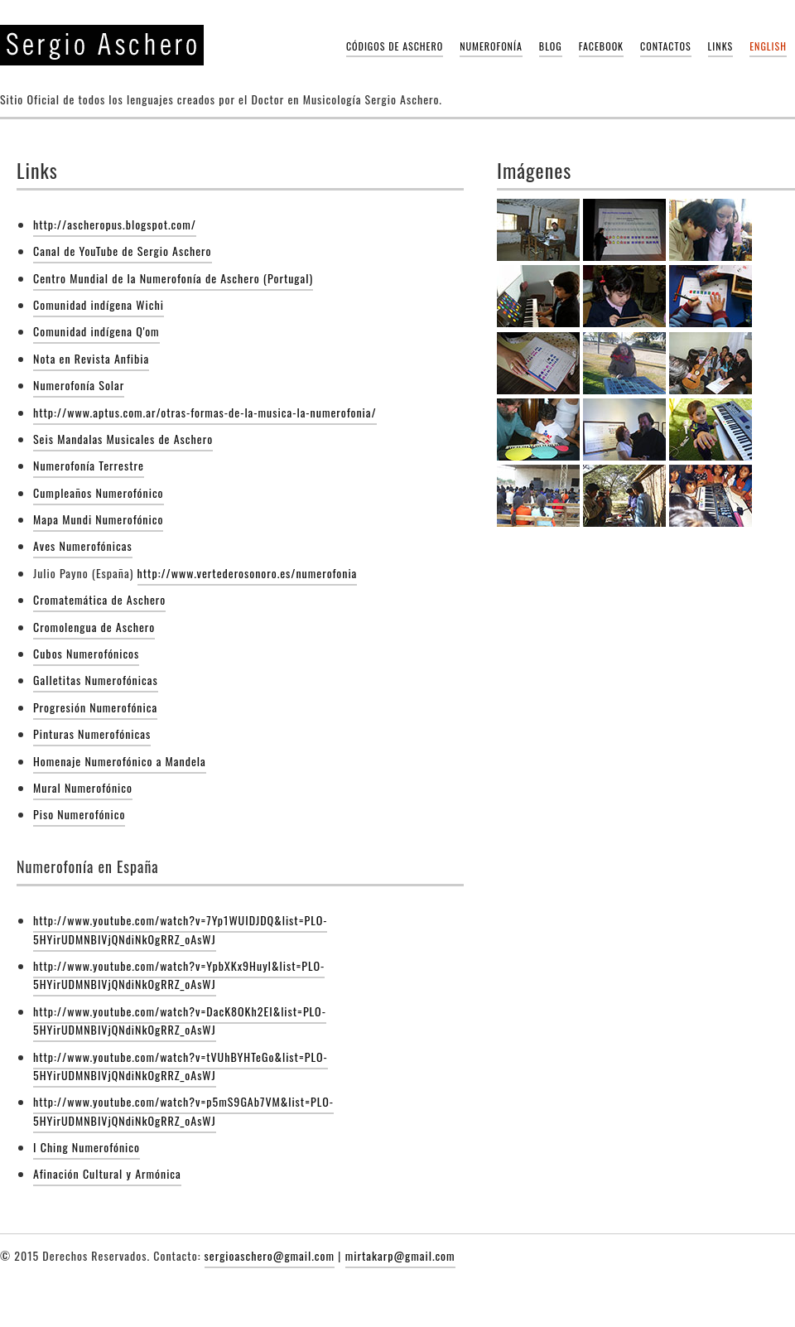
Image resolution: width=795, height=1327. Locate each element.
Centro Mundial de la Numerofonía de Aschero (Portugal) (173, 278)
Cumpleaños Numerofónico (98, 492)
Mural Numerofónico (82, 787)
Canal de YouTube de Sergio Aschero (122, 250)
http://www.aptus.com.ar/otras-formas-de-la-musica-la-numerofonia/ (205, 412)
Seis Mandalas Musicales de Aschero (123, 438)
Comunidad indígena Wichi (98, 304)
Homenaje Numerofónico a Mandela (119, 761)
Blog (550, 46)
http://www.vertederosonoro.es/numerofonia (247, 572)
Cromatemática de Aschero (99, 599)
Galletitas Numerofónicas (95, 679)
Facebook (601, 46)
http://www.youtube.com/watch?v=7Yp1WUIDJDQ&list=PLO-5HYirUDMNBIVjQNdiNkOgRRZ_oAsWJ (180, 929)
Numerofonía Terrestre (88, 465)
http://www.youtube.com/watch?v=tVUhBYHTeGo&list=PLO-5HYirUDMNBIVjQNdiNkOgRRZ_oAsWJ (180, 1065)
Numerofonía (491, 46)
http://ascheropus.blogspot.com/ (114, 224)
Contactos (665, 46)
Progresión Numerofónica (95, 707)
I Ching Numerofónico (86, 1147)
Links (721, 46)
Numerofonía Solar (78, 384)
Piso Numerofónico (79, 814)
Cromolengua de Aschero (94, 626)
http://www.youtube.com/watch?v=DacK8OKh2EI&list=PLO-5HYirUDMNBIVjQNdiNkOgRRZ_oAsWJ (179, 1020)
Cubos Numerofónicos (86, 653)
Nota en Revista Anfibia (91, 358)
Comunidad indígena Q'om (96, 331)
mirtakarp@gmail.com (400, 1255)
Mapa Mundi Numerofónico (98, 519)
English (768, 46)
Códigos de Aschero (394, 46)
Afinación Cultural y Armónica (107, 1173)
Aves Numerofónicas (82, 545)
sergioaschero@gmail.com (270, 1255)
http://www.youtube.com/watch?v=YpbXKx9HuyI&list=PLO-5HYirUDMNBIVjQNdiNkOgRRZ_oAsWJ (179, 974)
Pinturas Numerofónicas (92, 733)
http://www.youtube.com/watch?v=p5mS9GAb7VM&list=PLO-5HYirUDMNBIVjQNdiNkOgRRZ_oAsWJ (183, 1110)
